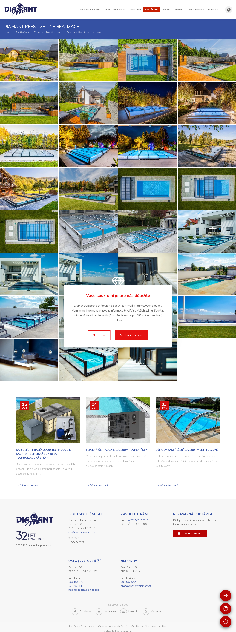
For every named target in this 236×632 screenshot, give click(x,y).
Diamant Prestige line (48, 32)
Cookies (136, 627)
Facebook (81, 612)
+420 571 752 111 (139, 520)
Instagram (106, 612)
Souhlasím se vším (131, 335)
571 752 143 (75, 586)
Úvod (7, 32)
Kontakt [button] (213, 9)
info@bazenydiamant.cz (82, 532)
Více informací (29, 485)
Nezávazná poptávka (192, 514)
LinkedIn (129, 612)
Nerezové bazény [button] (90, 9)
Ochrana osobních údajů (113, 627)
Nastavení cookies (156, 627)
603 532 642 (128, 582)
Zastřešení (22, 32)
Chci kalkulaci (190, 533)
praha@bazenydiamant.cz (136, 586)
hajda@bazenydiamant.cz (83, 590)
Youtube (152, 612)
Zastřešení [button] (151, 9)
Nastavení (99, 335)
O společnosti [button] (195, 9)
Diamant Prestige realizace (84, 32)
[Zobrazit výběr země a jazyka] (228, 9)
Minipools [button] (136, 9)
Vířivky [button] (166, 9)
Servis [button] (179, 9)
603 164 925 (75, 582)
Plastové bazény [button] (115, 9)
